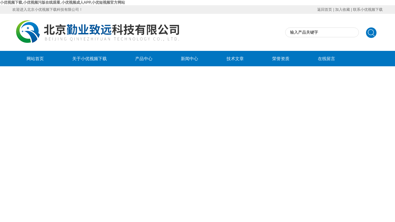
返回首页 (324, 9)
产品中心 (143, 58)
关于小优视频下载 (89, 58)
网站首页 (35, 58)
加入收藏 (342, 9)
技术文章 (235, 58)
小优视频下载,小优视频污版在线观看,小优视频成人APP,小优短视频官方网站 (62, 2)
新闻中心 (189, 58)
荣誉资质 (280, 58)
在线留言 (326, 58)
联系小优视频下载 (368, 9)
